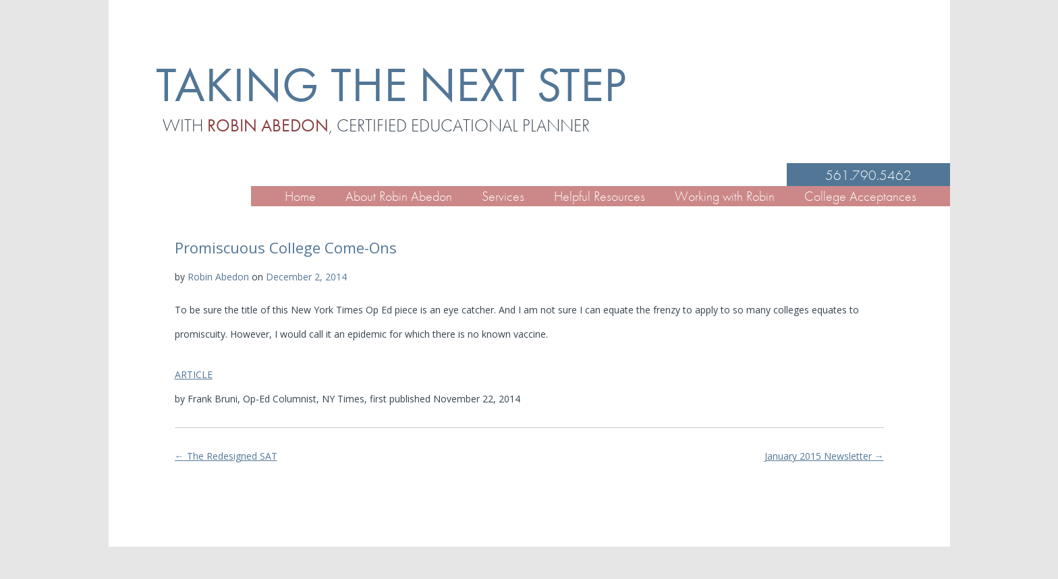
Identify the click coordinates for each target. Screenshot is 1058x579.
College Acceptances (860, 196)
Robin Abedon (218, 276)
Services (503, 196)
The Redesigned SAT (226, 456)
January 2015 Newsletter (824, 456)
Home (300, 196)
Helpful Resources (599, 196)
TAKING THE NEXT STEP (391, 84)
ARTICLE (194, 374)
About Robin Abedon (398, 196)
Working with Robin (725, 196)
